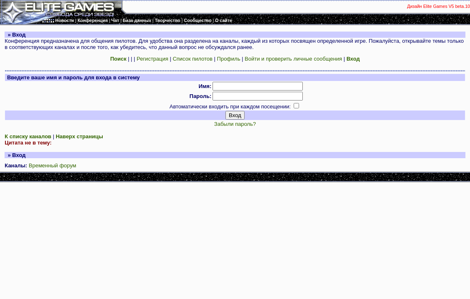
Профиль (228, 59)
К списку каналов (28, 136)
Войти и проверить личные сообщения (293, 59)
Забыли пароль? (235, 124)
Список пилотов (193, 59)
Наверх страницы (79, 136)
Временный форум (52, 165)
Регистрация (152, 59)
